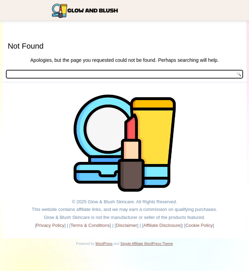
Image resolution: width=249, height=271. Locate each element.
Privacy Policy (50, 225)
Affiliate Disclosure (162, 225)
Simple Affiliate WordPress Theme (146, 244)
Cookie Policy (199, 225)
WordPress (103, 244)
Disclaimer (126, 225)
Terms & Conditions (90, 225)
